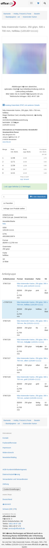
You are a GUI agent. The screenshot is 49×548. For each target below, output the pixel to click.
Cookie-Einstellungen (12, 489)
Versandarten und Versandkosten (15, 479)
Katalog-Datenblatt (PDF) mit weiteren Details (21, 105)
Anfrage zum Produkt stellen (14, 209)
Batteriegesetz (21, 469)
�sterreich (7, 504)
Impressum (7, 448)
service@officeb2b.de (16, 528)
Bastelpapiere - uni (13, 17)
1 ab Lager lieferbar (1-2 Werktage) (17, 187)
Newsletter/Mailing (9, 457)
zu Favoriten (8, 203)
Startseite (7, 14)
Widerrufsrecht (8, 452)
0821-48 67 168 (15, 524)
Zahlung (6, 484)
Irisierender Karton (30, 17)
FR (15, 509)
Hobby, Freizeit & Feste (22, 14)
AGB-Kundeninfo (9, 469)
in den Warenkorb (38, 197)
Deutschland (7, 499)
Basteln (37, 14)
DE (11, 509)
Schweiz (6, 509)
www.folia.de (7, 142)
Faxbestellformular (10, 443)
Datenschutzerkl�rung (11, 474)
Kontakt (5, 438)
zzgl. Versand (24, 179)
